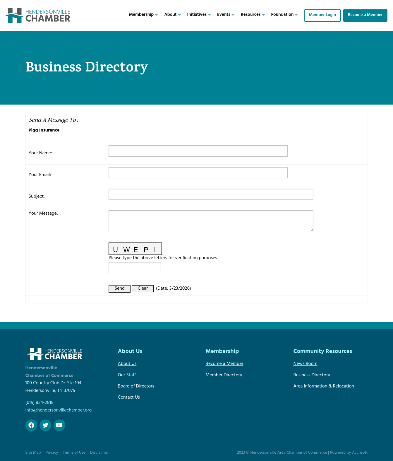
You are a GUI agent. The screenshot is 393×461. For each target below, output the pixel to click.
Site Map (33, 453)
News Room (306, 364)
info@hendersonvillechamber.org (58, 410)
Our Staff (127, 375)
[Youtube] (59, 425)
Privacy (52, 453)
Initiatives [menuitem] (197, 15)
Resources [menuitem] (251, 15)
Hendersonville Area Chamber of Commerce (288, 453)
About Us (127, 364)
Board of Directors (136, 386)
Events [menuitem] (223, 15)
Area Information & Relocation (324, 386)
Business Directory (312, 375)
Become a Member (365, 15)
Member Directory (224, 375)
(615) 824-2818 (39, 403)
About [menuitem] (170, 15)
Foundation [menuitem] (282, 15)
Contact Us (129, 397)
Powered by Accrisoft (349, 453)
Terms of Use (74, 453)
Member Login (322, 15)
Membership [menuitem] (141, 15)
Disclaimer (99, 453)
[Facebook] (31, 425)
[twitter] (45, 425)
